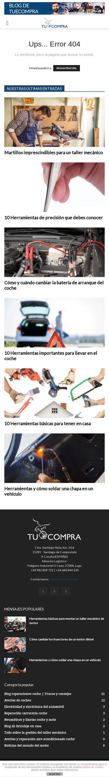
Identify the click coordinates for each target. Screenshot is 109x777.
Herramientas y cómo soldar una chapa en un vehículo (65, 660)
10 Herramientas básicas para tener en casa (47, 423)
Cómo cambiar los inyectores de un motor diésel (61, 639)
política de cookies (92, 767)
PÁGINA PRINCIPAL (66, 68)
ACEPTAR (54, 774)
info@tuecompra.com (64, 579)
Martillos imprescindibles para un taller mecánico (53, 152)
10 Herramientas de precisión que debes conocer (53, 217)
